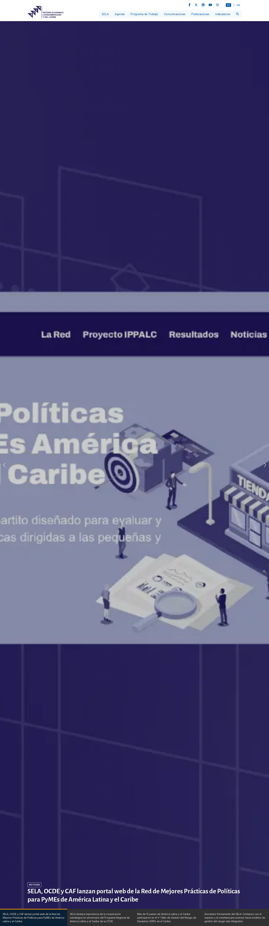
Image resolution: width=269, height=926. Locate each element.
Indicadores (222, 14)
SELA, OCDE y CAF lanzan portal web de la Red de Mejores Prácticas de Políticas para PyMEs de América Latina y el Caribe (133, 895)
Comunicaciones (174, 14)
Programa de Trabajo (144, 14)
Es (228, 5)
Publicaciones (200, 14)
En (238, 5)
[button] (265, 465)
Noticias (34, 884)
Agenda (120, 14)
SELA (105, 14)
